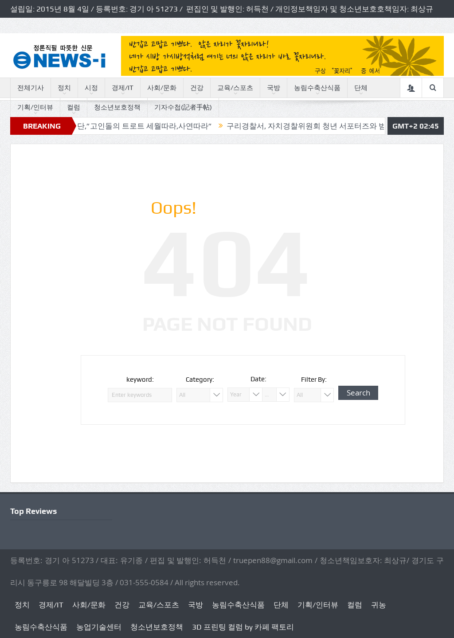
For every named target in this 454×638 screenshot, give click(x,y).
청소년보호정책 (117, 107)
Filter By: (314, 380)
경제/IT (122, 88)
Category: (200, 380)
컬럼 (73, 107)
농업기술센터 (98, 626)
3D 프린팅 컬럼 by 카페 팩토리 (243, 626)
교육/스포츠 (235, 88)
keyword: (140, 380)
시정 (91, 88)
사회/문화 (161, 88)
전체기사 (30, 88)
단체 (361, 88)
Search (358, 392)
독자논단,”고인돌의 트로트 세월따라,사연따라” (139, 125)
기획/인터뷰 (35, 107)
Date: (258, 379)
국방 (273, 88)
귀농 (378, 604)
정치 (64, 88)
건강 (197, 88)
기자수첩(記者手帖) (183, 107)
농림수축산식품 (317, 88)
